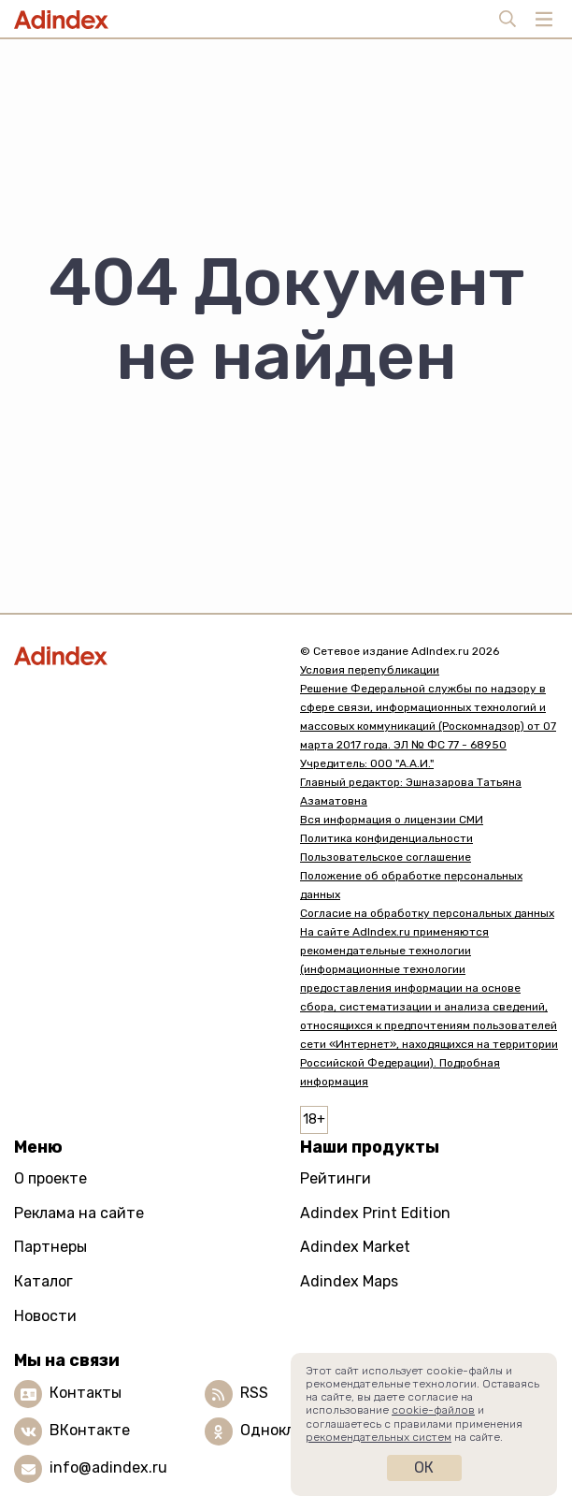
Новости (45, 1316)
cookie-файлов (433, 1410)
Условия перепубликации (369, 669)
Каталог (43, 1281)
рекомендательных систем (378, 1437)
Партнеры (50, 1247)
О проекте (50, 1178)
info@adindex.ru (108, 1467)
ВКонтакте (90, 1430)
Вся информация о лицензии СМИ (391, 819)
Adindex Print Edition (375, 1213)
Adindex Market (355, 1247)
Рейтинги (335, 1178)
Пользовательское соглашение (385, 857)
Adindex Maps (349, 1281)
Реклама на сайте (79, 1213)
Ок (424, 1467)
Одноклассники (297, 1430)
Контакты (86, 1393)
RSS (254, 1393)
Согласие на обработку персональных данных (427, 913)
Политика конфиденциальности (386, 838)
